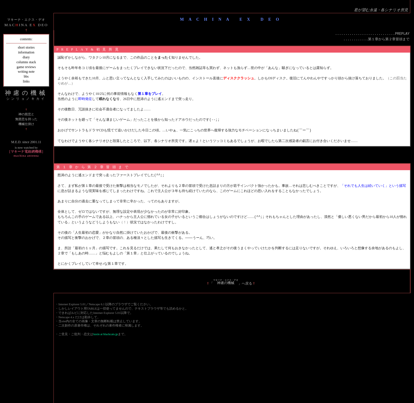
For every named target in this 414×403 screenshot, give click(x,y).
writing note (26, 72)
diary (26, 57)
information (26, 52)
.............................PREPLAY (372, 34)
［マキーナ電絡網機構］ (26, 153)
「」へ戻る (231, 282)
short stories (26, 47)
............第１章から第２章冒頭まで (376, 39)
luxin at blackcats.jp (105, 333)
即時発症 (85, 99)
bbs (26, 76)
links (26, 81)
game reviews (26, 67)
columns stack (26, 62)
